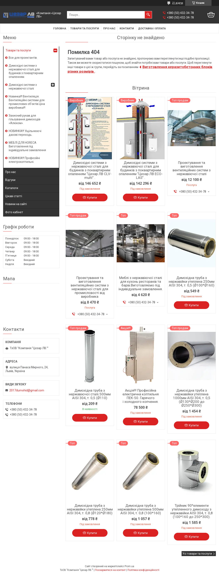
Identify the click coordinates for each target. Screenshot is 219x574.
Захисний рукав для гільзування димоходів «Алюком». (24, 119)
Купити (92, 197)
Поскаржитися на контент (110, 570)
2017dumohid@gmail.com (26, 390)
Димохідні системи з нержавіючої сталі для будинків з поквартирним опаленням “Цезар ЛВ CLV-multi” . (89, 170)
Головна (59, 28)
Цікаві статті (13, 196)
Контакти (127, 28)
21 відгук (177, 2)
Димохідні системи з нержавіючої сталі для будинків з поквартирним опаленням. (26, 71)
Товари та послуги (84, 28)
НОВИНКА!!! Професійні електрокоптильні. (24, 159)
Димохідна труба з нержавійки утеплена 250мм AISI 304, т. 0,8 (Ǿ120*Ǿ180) (90, 509)
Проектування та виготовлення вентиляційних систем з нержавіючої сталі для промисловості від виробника (90, 287)
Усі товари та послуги (197, 553)
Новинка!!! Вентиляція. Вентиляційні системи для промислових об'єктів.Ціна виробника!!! (27, 102)
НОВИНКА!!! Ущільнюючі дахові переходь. (25, 132)
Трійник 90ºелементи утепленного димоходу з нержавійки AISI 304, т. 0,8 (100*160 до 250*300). (191, 511)
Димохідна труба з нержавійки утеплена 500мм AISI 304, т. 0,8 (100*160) (140, 509)
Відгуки (10, 180)
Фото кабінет (14, 212)
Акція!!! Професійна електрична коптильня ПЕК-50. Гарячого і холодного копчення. (140, 395)
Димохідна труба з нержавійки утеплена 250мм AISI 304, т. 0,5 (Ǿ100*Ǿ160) (191, 281)
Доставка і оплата (152, 28)
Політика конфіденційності (143, 570)
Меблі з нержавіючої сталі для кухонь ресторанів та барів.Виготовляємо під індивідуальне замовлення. (141, 283)
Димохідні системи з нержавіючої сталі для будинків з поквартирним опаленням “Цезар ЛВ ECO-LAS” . (141, 170)
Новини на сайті (16, 204)
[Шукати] (148, 14)
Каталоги (11, 188)
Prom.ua (129, 566)
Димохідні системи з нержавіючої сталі (23, 86)
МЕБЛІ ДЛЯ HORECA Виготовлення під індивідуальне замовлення (27, 146)
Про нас (109, 28)
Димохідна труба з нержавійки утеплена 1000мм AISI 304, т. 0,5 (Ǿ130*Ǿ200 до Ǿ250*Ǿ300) (191, 397)
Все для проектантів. (23, 57)
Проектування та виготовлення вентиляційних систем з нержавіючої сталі (192, 168)
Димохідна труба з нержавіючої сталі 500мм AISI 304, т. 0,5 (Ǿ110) (90, 394)
